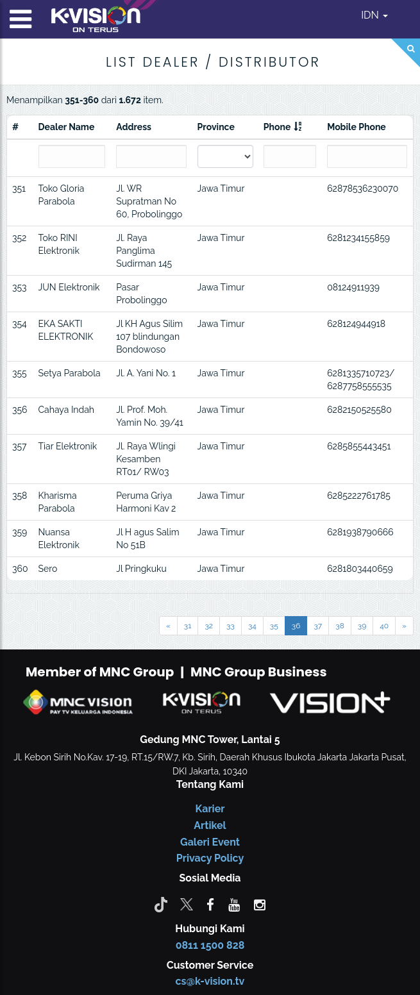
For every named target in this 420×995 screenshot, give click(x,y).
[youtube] (234, 904)
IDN (374, 15)
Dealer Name (66, 127)
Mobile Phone (356, 127)
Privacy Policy (210, 858)
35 (274, 625)
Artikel (210, 825)
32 (209, 625)
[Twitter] (186, 904)
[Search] (405, 52)
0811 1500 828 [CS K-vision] (210, 945)
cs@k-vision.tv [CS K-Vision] (210, 981)
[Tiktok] (161, 904)
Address (133, 127)
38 (339, 625)
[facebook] (210, 904)
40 (384, 625)
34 (252, 625)
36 (296, 625)
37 (318, 625)
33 (230, 625)
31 (188, 625)
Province (216, 127)
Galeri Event (210, 842)
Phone (277, 127)
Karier (210, 809)
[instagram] (260, 904)
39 (362, 625)
